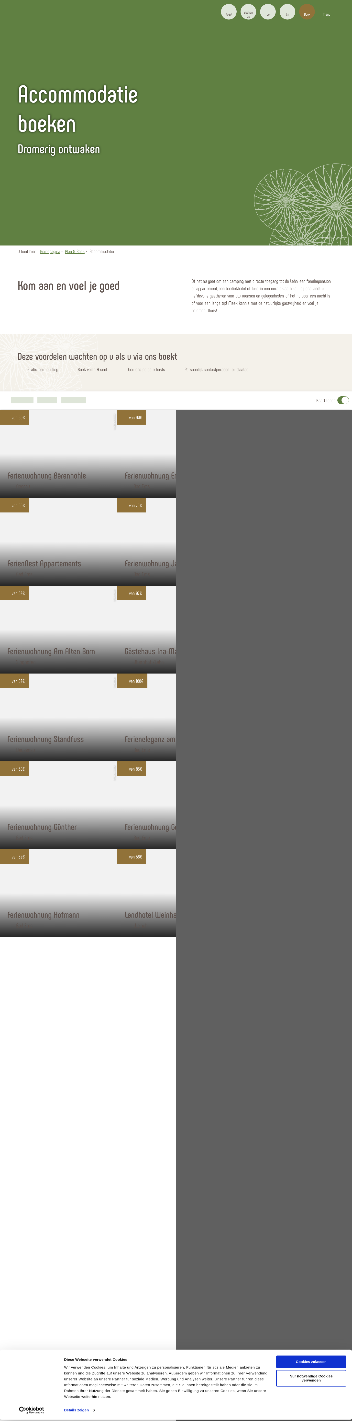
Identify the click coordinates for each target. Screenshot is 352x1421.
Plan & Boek (75, 251)
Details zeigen (76, 1411)
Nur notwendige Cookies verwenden (311, 1379)
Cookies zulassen (311, 1363)
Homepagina (50, 251)
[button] (229, 12)
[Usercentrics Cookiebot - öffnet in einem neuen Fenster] (31, 1411)
